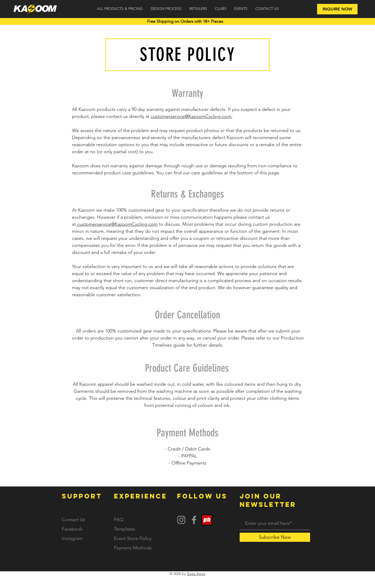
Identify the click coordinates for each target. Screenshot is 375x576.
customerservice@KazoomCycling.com (117, 224)
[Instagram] (181, 519)
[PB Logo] (206, 519)
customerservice (168, 116)
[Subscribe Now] (275, 537)
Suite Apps (196, 573)
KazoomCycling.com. (210, 116)
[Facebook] (194, 519)
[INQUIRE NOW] (337, 9)
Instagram (72, 538)
